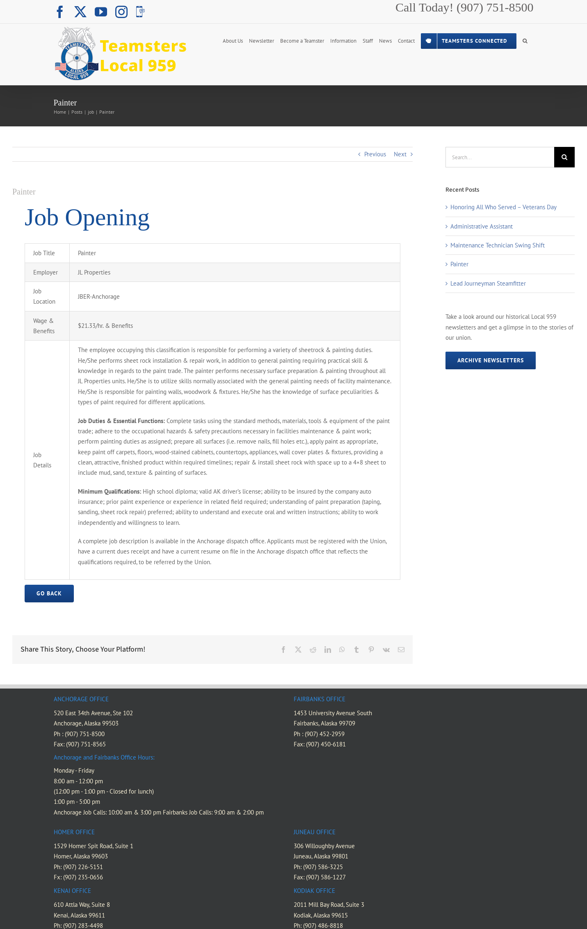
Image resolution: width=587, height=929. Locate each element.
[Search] (564, 157)
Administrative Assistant (481, 226)
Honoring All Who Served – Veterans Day (503, 207)
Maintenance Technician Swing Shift (497, 245)
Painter (459, 264)
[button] (525, 40)
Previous (375, 154)
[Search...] (499, 157)
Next (400, 154)
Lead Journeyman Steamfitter (488, 283)
